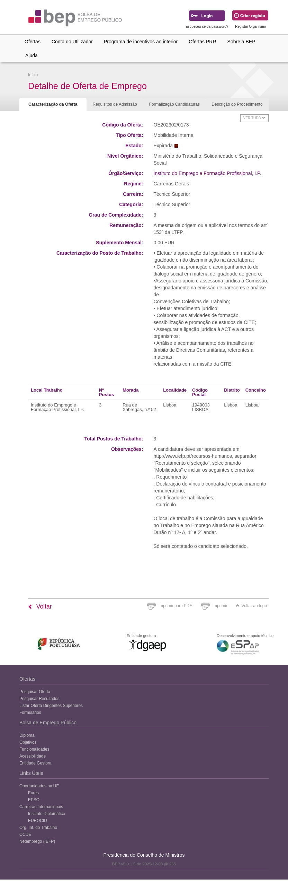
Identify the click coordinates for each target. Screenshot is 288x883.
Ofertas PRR (202, 41)
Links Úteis (31, 773)
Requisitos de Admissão (115, 104)
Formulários (30, 712)
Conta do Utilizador (72, 41)
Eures (33, 792)
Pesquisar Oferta (34, 691)
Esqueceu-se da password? (207, 26)
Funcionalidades (34, 749)
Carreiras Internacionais (41, 806)
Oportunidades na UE (39, 786)
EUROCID (37, 820)
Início (33, 74)
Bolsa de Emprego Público (47, 722)
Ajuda (31, 55)
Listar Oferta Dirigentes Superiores (51, 705)
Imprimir (220, 605)
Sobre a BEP (241, 41)
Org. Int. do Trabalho (38, 827)
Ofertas (32, 41)
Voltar (40, 606)
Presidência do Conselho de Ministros (143, 855)
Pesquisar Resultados (39, 698)
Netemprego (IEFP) (37, 841)
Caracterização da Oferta (52, 104)
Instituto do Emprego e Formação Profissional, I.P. (207, 173)
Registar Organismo (250, 26)
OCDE (25, 834)
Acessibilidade (32, 756)
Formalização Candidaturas (174, 104)
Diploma (27, 735)
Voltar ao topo (251, 605)
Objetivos (28, 742)
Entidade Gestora (35, 763)
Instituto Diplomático (46, 813)
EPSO (33, 799)
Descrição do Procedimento (237, 104)
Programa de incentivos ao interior (141, 41)
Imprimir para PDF (175, 605)
